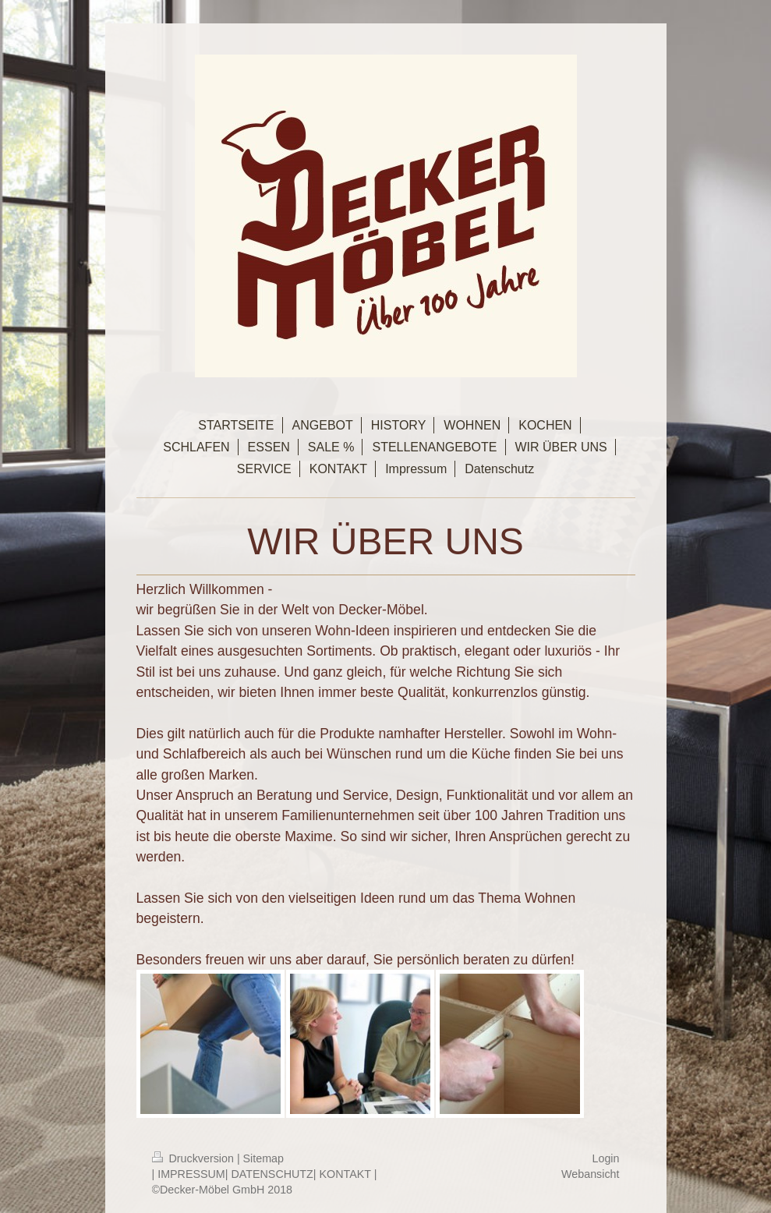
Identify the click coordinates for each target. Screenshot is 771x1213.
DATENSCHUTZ (272, 1174)
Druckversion (194, 1158)
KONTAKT (345, 1174)
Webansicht (590, 1174)
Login (606, 1158)
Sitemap (263, 1158)
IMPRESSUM (191, 1174)
